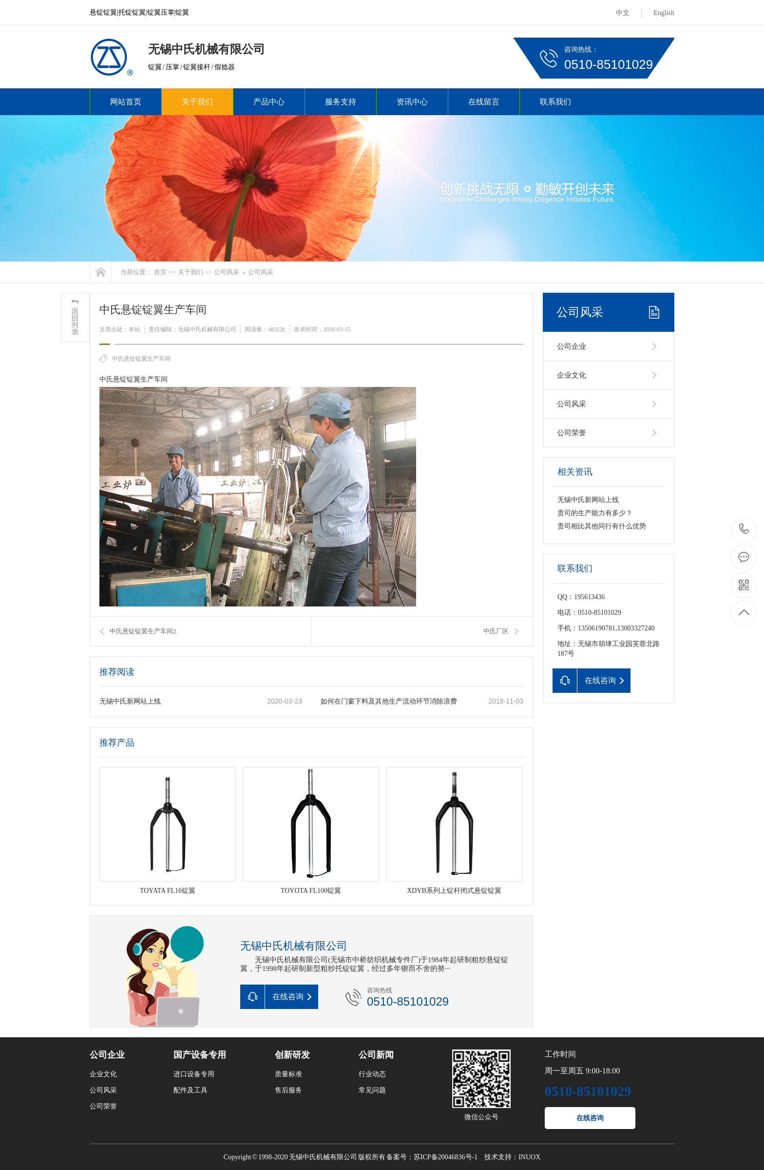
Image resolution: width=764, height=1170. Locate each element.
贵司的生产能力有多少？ (594, 513)
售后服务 (288, 1090)
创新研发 (292, 1055)
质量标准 (288, 1074)
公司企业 (571, 346)
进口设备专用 (193, 1074)
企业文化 (571, 375)
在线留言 (483, 102)
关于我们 (197, 102)
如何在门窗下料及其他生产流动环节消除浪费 (389, 701)
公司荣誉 (571, 433)
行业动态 (372, 1074)
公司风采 (226, 272)
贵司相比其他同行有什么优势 (601, 526)
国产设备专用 (199, 1055)
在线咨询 (590, 1118)
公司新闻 (376, 1055)
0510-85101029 (744, 530)
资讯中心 (412, 102)
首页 (160, 272)
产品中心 (269, 102)
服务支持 (340, 102)
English (663, 13)
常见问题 (372, 1090)
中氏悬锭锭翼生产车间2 (143, 631)
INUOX (529, 1157)
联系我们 (555, 102)
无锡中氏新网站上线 (130, 701)
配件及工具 (190, 1090)
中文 (623, 13)
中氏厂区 (496, 631)
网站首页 (125, 102)
